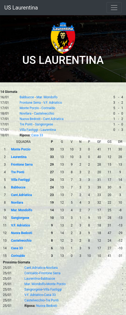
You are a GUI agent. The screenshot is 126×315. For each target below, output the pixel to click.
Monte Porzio (29, 108)
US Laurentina (21, 7)
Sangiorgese (44, 124)
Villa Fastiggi (28, 130)
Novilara (25, 113)
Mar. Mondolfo (47, 97)
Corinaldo (48, 108)
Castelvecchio (44, 113)
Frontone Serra (30, 103)
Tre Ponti (25, 124)
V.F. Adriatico (52, 103)
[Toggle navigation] (114, 7)
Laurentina (48, 130)
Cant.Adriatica (53, 119)
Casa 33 (37, 135)
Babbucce (26, 97)
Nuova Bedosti (30, 119)
